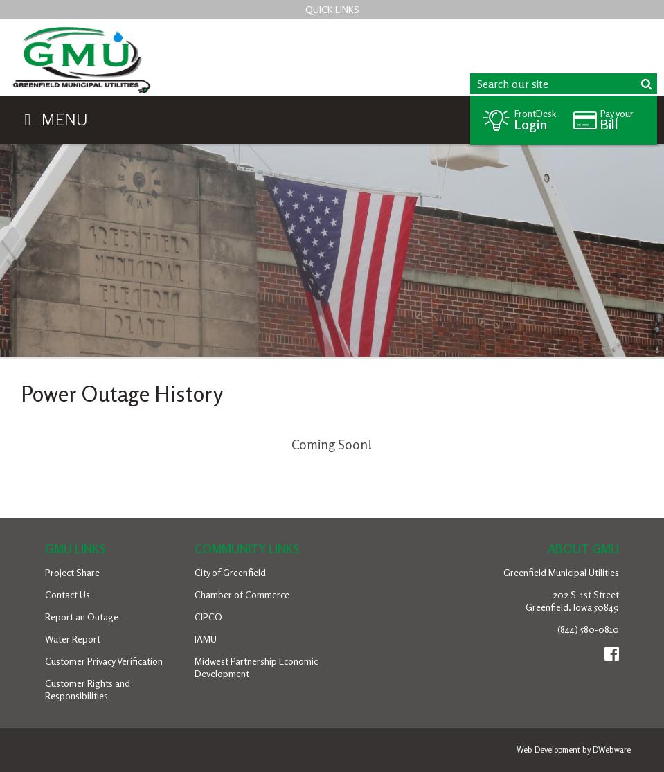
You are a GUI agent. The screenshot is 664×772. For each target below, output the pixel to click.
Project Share (72, 572)
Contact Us (67, 594)
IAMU (206, 639)
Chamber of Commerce (242, 594)
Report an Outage (81, 616)
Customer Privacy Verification (104, 661)
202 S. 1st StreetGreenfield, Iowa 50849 (572, 601)
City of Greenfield (230, 572)
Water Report (72, 639)
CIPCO (208, 616)
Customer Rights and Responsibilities (87, 689)
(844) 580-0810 (588, 629)
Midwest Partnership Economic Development (256, 667)
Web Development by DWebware (574, 749)
